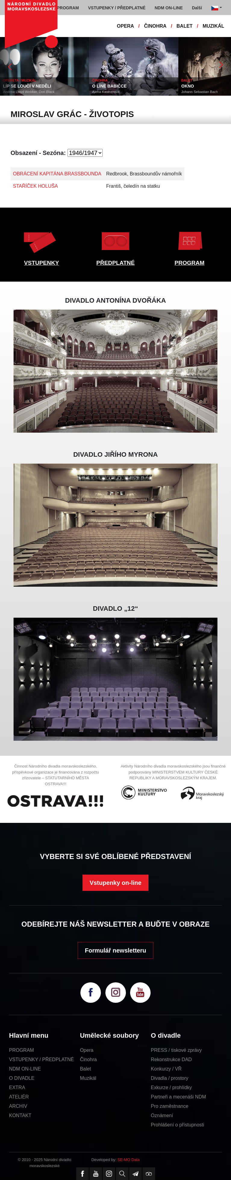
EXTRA (17, 1087)
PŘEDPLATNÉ (115, 263)
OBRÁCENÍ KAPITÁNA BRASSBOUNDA (57, 173)
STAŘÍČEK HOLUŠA (35, 186)
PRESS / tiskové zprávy (176, 1050)
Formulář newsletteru (115, 950)
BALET (184, 26)
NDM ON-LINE (25, 1068)
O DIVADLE (21, 1078)
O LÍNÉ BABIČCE (109, 86)
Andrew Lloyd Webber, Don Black (29, 92)
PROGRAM (189, 263)
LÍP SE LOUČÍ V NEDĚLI (27, 86)
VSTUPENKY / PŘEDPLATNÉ (41, 1059)
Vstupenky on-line (115, 882)
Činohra (88, 1059)
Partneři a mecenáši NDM (178, 1096)
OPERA (125, 26)
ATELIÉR (19, 1096)
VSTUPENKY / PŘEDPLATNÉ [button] (116, 7)
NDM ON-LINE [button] (169, 7)
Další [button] (197, 7)
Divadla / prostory (170, 1078)
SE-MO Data (128, 1159)
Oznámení (162, 1115)
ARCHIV (18, 1106)
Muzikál (88, 1078)
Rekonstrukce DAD (171, 1059)
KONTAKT (20, 1115)
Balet (85, 1068)
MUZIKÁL (213, 26)
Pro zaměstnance (170, 1106)
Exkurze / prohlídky (171, 1087)
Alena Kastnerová (106, 92)
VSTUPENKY (41, 263)
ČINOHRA (155, 26)
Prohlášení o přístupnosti (177, 1124)
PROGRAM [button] (68, 7)
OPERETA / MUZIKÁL (19, 80)
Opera (86, 1050)
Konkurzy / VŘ (166, 1068)
